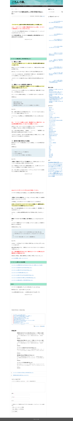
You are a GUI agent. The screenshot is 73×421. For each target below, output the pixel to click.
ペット (50, 144)
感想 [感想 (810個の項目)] (54, 173)
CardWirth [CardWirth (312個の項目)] (50, 162)
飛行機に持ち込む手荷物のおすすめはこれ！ (26, 355)
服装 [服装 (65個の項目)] (59, 173)
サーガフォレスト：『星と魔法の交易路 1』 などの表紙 (21, 316)
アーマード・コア (52, 113)
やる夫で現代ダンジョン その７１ (18, 322)
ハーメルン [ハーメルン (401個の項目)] (53, 168)
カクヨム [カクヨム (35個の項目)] (50, 164)
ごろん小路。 (19, 2)
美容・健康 (51, 154)
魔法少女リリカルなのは (53, 134)
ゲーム (50, 141)
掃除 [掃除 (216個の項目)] (57, 173)
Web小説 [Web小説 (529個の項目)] (56, 162)
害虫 (50, 148)
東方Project (51, 129)
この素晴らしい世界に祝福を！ (54, 117)
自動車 (50, 149)
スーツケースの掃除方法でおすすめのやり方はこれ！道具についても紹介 (27, 265)
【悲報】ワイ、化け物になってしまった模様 (20, 317)
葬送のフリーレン (52, 128)
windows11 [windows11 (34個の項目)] (60, 162)
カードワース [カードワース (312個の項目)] (57, 164)
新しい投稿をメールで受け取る (18, 409)
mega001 (43, 326)
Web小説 (50, 107)
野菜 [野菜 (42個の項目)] (49, 176)
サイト (13, 400)
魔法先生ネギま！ (52, 132)
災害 (50, 151)
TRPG (50, 110)
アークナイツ (51, 111)
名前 (13, 393)
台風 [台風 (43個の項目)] (48, 171)
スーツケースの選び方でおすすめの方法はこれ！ (22, 270)
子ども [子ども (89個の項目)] (53, 171)
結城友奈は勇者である (53, 135)
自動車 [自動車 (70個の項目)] (61, 174)
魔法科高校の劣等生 (52, 131)
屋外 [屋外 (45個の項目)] (52, 173)
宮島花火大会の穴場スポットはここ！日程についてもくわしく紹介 (30, 340)
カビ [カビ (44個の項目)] (52, 164)
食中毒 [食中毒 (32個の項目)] (51, 176)
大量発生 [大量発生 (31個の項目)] (51, 171)
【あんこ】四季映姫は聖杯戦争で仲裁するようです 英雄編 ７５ (23, 315)
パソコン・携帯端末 (52, 142)
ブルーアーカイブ (52, 125)
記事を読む (18, 338)
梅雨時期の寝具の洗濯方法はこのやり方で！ (20, 375)
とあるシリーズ (51, 122)
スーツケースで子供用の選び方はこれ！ (20, 272)
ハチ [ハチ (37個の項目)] (49, 168)
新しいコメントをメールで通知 (18, 407)
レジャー (43, 16)
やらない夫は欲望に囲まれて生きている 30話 (20, 321)
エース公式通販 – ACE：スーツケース (20, 258)
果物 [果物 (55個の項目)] (61, 173)
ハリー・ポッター (52, 124)
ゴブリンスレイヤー (52, 118)
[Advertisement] (28, 47)
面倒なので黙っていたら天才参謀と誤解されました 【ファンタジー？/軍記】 (24, 320)
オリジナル (51, 114)
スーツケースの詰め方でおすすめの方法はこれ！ (22, 267)
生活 (50, 152)
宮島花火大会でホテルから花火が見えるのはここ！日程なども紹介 (30, 333)
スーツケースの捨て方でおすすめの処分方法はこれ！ (23, 275)
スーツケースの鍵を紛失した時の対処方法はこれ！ (22, 280)
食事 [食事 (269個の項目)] (53, 176)
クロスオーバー (51, 139)
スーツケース (37, 326)
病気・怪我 (51, 155)
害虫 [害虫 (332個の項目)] (58, 171)
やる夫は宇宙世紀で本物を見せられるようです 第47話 (21, 318)
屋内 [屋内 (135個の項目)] (51, 173)
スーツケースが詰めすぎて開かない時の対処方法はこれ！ (24, 277)
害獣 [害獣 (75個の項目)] (55, 171)
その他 (50, 138)
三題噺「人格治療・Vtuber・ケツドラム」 (19, 319)
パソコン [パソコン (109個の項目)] (58, 168)
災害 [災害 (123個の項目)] (54, 174)
